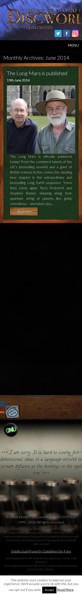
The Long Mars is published (37, 73)
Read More (65, 589)
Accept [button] (49, 590)
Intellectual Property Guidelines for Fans (41, 551)
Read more (24, 211)
